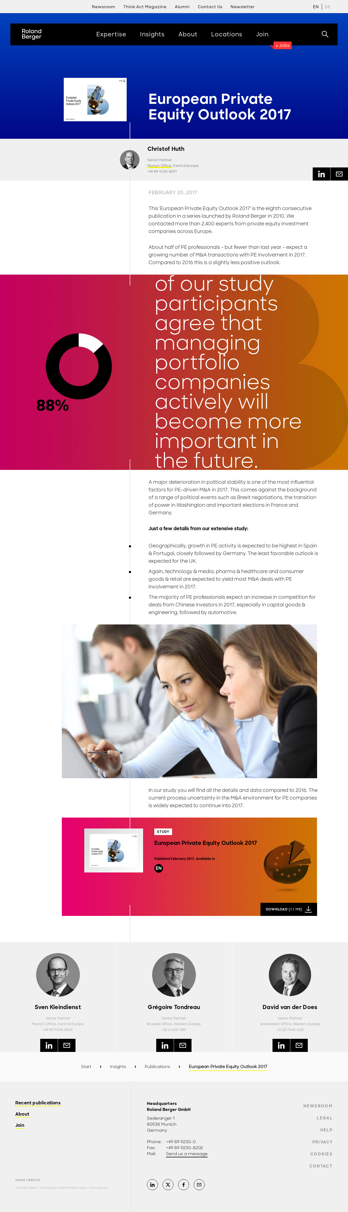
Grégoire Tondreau (174, 1007)
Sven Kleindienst (58, 1007)
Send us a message (187, 1154)
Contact (321, 1166)
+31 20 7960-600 (290, 1030)
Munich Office (159, 166)
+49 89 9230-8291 (162, 171)
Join (19, 1125)
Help (326, 1130)
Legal (325, 1118)
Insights (118, 1066)
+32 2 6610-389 (174, 1030)
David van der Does (290, 1007)
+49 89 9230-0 (181, 1142)
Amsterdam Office (275, 1024)
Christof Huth (166, 149)
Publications (157, 1066)
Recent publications (38, 1103)
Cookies (321, 1154)
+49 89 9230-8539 (58, 1030)
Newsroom (318, 1106)
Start (86, 1066)
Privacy (322, 1142)
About (22, 1114)
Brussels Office (159, 1024)
